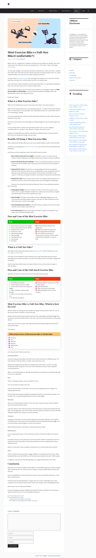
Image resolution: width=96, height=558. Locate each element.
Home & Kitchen (67, 10)
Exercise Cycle (20, 496)
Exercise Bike (12, 497)
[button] (88, 10)
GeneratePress (57, 555)
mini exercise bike (22, 78)
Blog (77, 10)
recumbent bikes (18, 253)
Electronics (42, 10)
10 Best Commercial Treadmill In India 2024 (20, 499)
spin (9, 253)
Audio (34, 10)
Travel (71, 80)
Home (83, 10)
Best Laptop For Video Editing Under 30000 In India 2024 (23, 500)
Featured (11, 496)
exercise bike (11, 67)
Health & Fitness (54, 10)
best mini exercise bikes (32, 147)
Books (71, 73)
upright (56, 251)
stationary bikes (38, 251)
